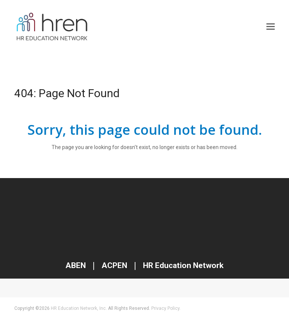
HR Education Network (182, 265)
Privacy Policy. (166, 308)
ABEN (75, 265)
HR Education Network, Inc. (79, 308)
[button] (270, 26)
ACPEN (114, 265)
